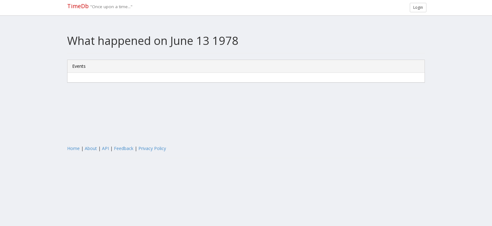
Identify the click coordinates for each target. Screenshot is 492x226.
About (91, 148)
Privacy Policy (152, 148)
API (105, 148)
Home (73, 148)
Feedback (123, 148)
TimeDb (78, 6)
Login (418, 7)
